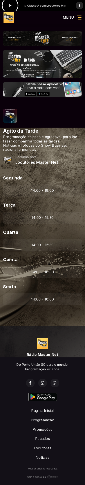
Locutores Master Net (36, 162)
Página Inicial (42, 410)
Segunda (13, 178)
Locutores (42, 448)
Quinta (10, 259)
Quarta (10, 232)
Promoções (42, 429)
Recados (42, 438)
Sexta (9, 286)
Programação (42, 420)
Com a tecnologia (42, 476)
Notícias (42, 457)
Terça (9, 205)
